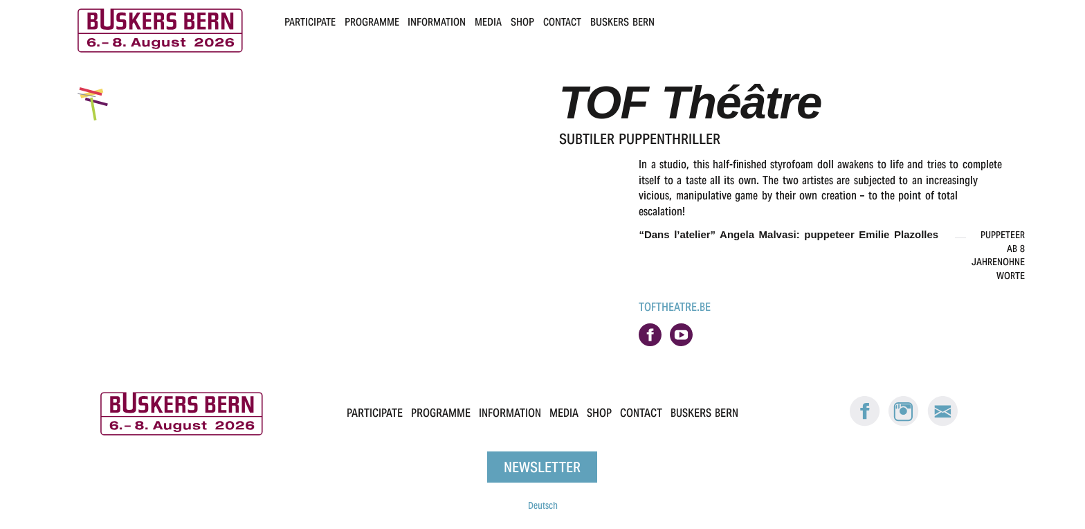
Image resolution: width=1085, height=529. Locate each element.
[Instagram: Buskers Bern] (903, 423)
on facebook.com (650, 334)
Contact (562, 21)
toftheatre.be (675, 307)
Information (437, 21)
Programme (372, 21)
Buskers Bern (622, 21)
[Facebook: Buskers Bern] (865, 423)
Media (488, 21)
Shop (522, 21)
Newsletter (542, 467)
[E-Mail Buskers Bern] (942, 423)
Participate (310, 21)
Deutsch (543, 505)
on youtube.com (681, 334)
